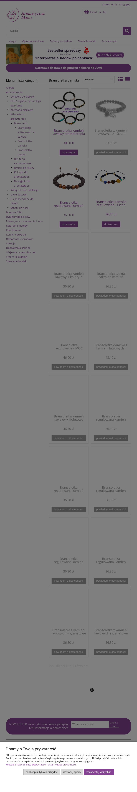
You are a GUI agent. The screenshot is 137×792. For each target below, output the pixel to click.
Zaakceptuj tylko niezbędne (42, 771)
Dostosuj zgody (72, 771)
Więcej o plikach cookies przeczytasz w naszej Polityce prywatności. (41, 764)
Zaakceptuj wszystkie (98, 771)
